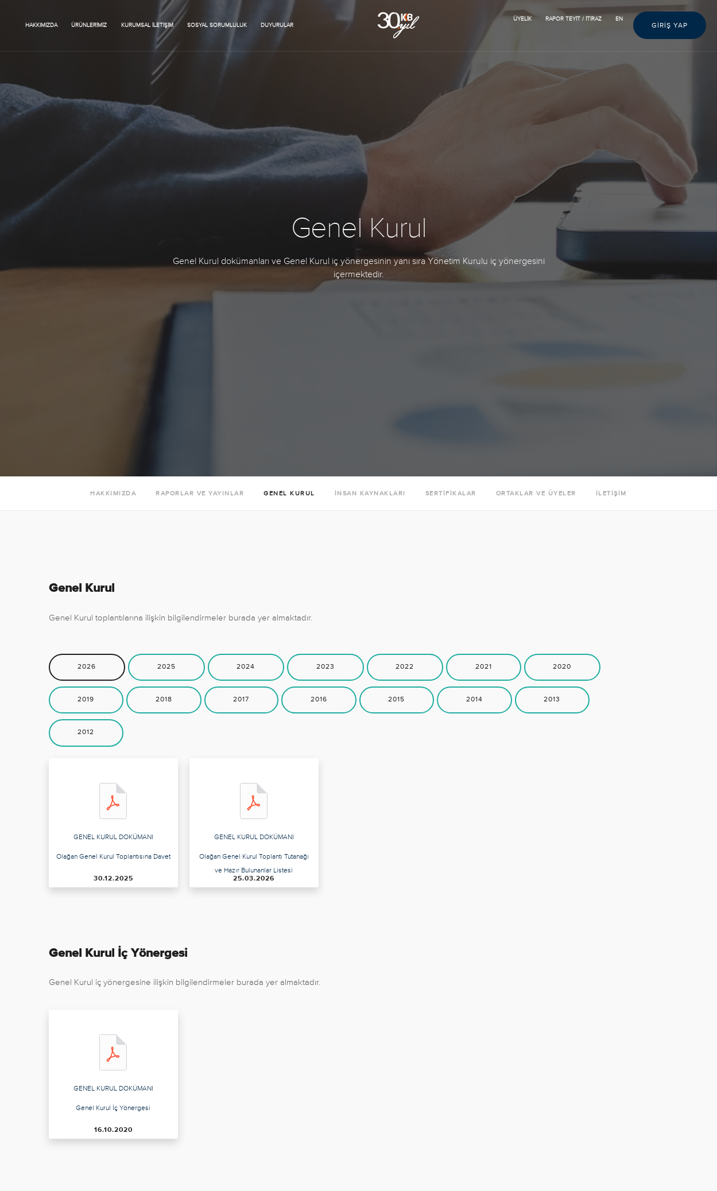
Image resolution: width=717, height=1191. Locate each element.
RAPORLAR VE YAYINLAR (200, 493)
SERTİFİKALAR (450, 493)
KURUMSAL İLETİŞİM (147, 25)
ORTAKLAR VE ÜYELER (536, 493)
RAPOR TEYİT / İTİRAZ (573, 19)
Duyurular (277, 25)
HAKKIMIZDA (41, 25)
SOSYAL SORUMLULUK (217, 25)
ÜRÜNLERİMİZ (89, 25)
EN (619, 19)
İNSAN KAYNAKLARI (370, 493)
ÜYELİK (522, 19)
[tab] (87, 667)
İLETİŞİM (611, 493)
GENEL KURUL (289, 493)
